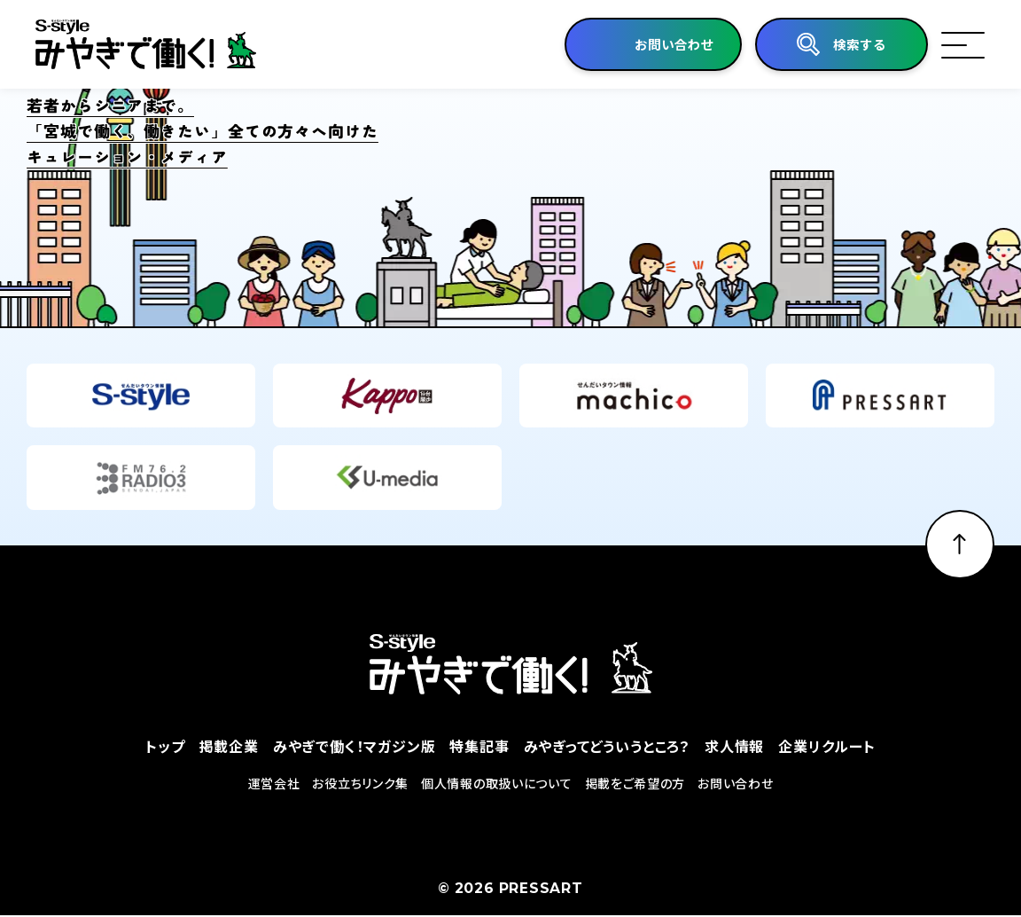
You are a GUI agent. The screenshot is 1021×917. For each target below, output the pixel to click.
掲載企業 (229, 746)
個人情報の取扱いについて (496, 784)
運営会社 (274, 784)
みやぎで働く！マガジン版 (354, 746)
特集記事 (479, 746)
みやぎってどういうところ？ (607, 746)
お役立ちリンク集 (360, 784)
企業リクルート (827, 746)
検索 (858, 45)
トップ (164, 746)
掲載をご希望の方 (635, 784)
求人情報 (734, 746)
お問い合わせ (735, 784)
